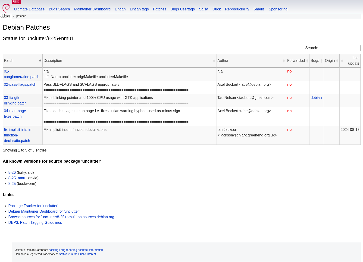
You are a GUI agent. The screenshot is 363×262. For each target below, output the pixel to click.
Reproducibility (237, 9)
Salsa (203, 9)
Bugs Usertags (182, 9)
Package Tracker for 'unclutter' (33, 206)
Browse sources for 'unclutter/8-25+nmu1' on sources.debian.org (61, 217)
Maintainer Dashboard (92, 9)
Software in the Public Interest (77, 254)
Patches (159, 9)
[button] (40, 60)
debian (316, 98)
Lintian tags (139, 9)
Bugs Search (59, 9)
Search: (311, 48)
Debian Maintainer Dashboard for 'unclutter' (44, 211)
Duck (216, 9)
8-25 (12, 184)
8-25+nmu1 (17, 178)
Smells (259, 9)
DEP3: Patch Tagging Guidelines (35, 222)
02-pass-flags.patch (20, 84)
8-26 (12, 172)
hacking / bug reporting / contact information (76, 250)
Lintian (120, 9)
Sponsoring (278, 9)
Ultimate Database (29, 9)
